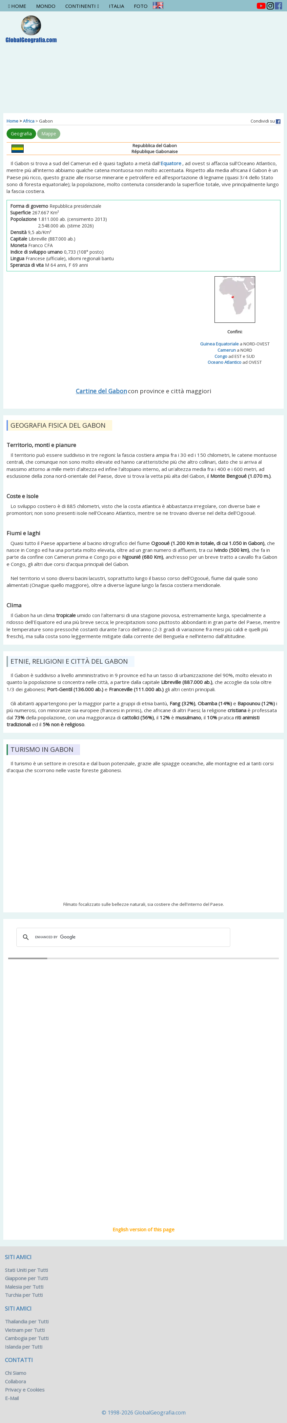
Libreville (143, 1081)
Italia (116, 6)
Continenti (82, 6)
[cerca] (122, 937)
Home (17, 6)
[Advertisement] (189, 61)
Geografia (21, 133)
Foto (141, 6)
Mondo (45, 6)
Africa (28, 121)
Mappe (48, 133)
